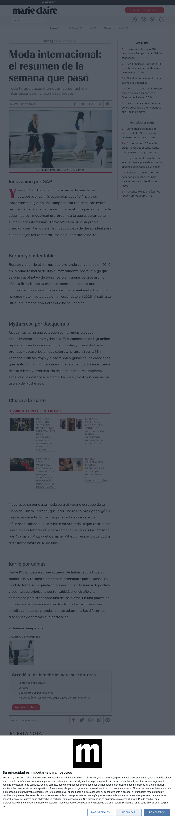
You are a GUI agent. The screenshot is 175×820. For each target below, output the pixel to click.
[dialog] (87, 778)
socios (27, 777)
